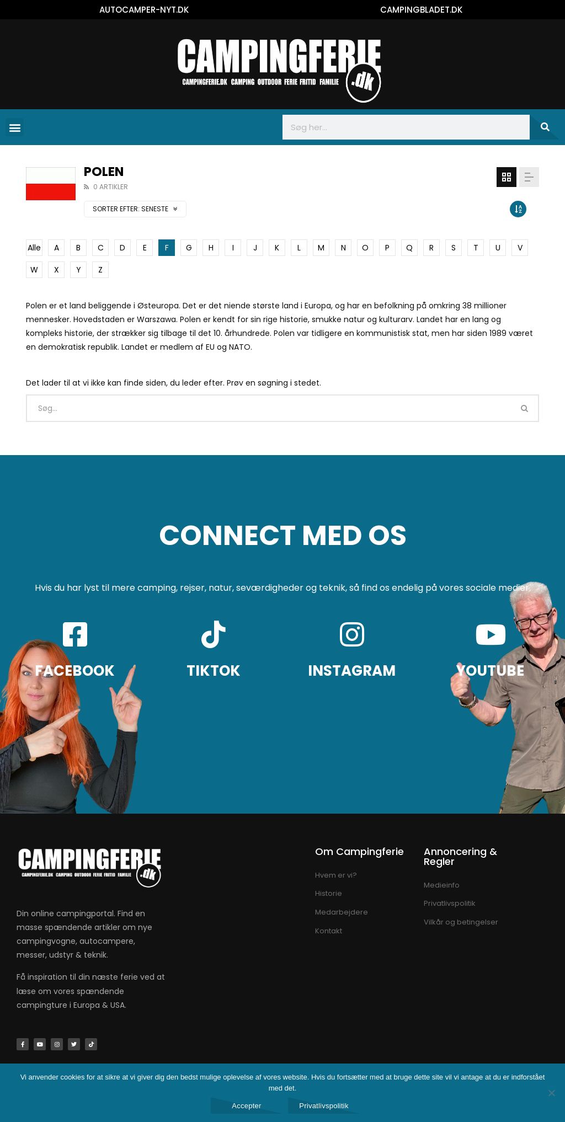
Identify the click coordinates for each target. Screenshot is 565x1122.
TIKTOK (213, 671)
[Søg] (544, 127)
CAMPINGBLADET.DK (421, 9)
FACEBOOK (75, 671)
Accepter (246, 1106)
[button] (15, 127)
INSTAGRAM (352, 671)
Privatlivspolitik (324, 1106)
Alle (34, 247)
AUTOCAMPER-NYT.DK (144, 9)
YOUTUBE (490, 671)
